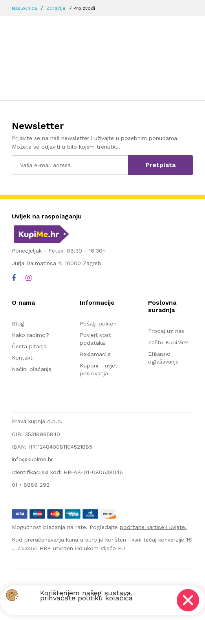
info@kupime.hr (32, 459)
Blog (18, 323)
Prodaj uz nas (166, 331)
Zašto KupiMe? (168, 342)
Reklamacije (95, 354)
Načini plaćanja (31, 369)
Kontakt (22, 358)
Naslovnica (24, 8)
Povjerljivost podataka (95, 339)
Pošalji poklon (98, 323)
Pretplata (161, 165)
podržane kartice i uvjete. (153, 527)
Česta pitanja (29, 346)
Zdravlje (56, 8)
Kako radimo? (30, 335)
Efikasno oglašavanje (163, 358)
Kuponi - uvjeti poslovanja (99, 369)
